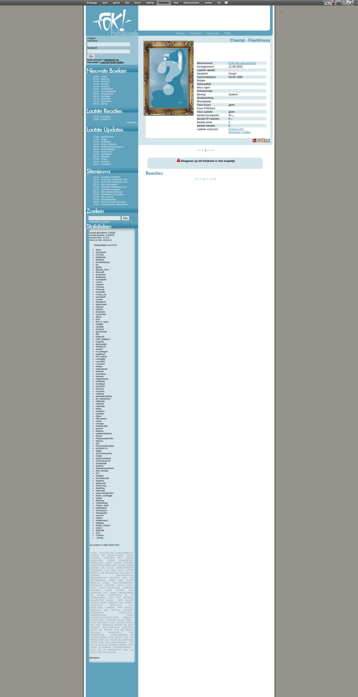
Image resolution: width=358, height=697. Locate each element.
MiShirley (100, 381)
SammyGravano (104, 453)
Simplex (100, 476)
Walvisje (100, 523)
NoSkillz (100, 413)
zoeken (208, 2)
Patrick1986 (102, 426)
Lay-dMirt (100, 361)
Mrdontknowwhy (104, 396)
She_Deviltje (102, 471)
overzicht (132, 122)
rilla (97, 443)
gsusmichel (101, 331)
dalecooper (101, 304)
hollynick (100, 336)
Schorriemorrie (103, 461)
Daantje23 (101, 302)
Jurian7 (99, 349)
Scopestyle (101, 463)
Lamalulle (100, 359)
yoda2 (99, 528)
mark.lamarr (102, 369)
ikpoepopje (101, 344)
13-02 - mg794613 (102, 154)
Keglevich (100, 354)
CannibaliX (101, 279)
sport (105, 2)
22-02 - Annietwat (102, 142)
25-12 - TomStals (101, 96)
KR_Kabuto (101, 356)
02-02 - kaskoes (101, 79)
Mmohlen (100, 386)
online (99, 421)
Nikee (98, 408)
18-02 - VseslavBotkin (104, 149)
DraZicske (101, 314)
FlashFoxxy (259, 40)
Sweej (99, 498)
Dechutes (100, 312)
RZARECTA (102, 448)
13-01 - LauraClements (104, 91)
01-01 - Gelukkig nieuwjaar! (107, 189)
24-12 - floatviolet (101, 99)
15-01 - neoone (100, 84)
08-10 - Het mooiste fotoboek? (108, 192)
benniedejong (102, 262)
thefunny (100, 500)
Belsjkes (100, 259)
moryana (100, 391)
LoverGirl (100, 364)
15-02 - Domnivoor (102, 151)
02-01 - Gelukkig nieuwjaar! (107, 177)
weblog (150, 2)
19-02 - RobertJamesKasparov (108, 147)
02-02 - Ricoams (101, 81)
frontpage (92, 2)
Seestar (99, 466)
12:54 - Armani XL (102, 119)
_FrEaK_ (100, 538)
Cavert (99, 282)
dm (219, 2)
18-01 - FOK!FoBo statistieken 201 (110, 182)
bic (97, 264)
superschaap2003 (105, 493)
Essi (98, 319)
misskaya (100, 384)
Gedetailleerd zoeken (99, 221)
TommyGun (101, 510)
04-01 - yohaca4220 (103, 94)
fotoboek (164, 2)
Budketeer (101, 277)
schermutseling (103, 458)
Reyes (99, 436)
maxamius (101, 374)
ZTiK (98, 533)
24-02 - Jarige (100, 76)
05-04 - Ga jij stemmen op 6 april (109, 202)
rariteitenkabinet (104, 433)
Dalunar (100, 307)
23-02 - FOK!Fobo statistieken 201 (110, 179)
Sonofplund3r (102, 478)
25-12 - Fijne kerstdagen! (105, 184)
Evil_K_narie (102, 322)
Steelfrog (100, 488)
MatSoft (99, 371)
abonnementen (191, 2)
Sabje (98, 451)
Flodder (99, 324)
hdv (97, 334)
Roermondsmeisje (105, 446)
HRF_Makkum (103, 339)
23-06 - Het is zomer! (103, 197)
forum (137, 2)
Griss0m (100, 329)
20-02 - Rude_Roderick (104, 144)
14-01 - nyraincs (101, 86)
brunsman (101, 274)
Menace (100, 376)
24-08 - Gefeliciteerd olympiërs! (108, 194)
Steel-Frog (101, 485)
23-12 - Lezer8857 (102, 101)
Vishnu (99, 518)
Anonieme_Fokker (239, 132)
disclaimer (95, 658)
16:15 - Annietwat (102, 116)
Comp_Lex (101, 294)
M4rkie (99, 366)
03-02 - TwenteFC (102, 164)
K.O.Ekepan (102, 351)
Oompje (100, 423)
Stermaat (100, 490)
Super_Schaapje (104, 495)
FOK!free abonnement (242, 63)
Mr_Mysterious (103, 399)
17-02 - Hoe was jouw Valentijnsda (110, 204)
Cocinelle (100, 292)
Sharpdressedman (105, 468)
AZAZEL (100, 255)
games (116, 2)
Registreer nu (111, 60)
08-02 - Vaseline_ (102, 156)
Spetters (100, 480)
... (112, 116)
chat (176, 2)
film (127, 2)
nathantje (100, 406)
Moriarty (100, 389)
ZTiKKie (100, 535)
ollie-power (101, 418)
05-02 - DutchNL (101, 161)
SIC (97, 473)
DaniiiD (99, 309)
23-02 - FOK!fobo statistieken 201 (110, 187)
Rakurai (99, 431)
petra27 (99, 428)
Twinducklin (101, 513)
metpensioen (102, 379)
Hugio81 (100, 341)
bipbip (99, 267)
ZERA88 (100, 530)
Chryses (100, 287)
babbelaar (101, 257)
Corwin (99, 299)
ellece (99, 317)
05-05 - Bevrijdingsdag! (104, 199)
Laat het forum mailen (112, 62)
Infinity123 (101, 346)
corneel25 (101, 297)
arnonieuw (101, 252)
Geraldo (100, 327)
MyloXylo (100, 401)
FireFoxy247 (236, 129)
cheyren (100, 284)
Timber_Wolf (102, 505)
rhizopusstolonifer (104, 438)
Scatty (99, 456)
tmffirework (101, 508)
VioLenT (100, 515)
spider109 (101, 483)
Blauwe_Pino (102, 269)
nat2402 (100, 404)
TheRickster (102, 503)
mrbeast (100, 394)
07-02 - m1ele (100, 159)
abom (98, 250)
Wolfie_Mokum (103, 525)
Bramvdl (100, 272)
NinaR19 (100, 411)
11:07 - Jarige (100, 139)
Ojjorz (99, 416)
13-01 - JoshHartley (103, 89)
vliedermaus (102, 520)
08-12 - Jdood (100, 104)
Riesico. (100, 441)
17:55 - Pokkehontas (103, 137)
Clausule (100, 289)
